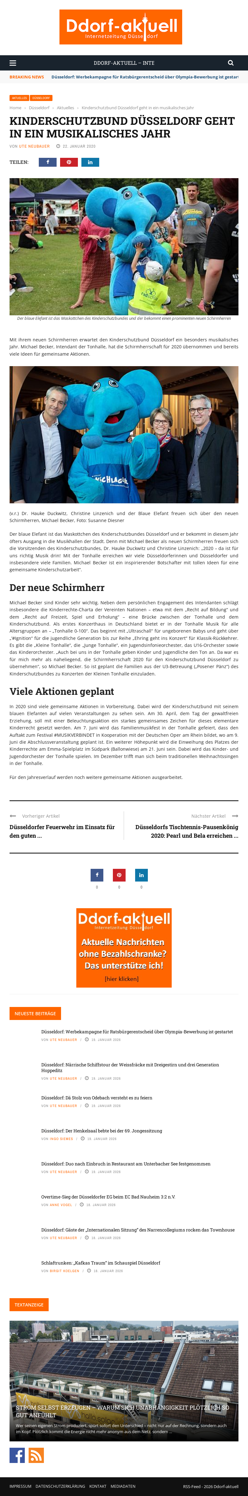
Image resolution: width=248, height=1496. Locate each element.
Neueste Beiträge (35, 1013)
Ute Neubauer (34, 146)
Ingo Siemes (61, 1139)
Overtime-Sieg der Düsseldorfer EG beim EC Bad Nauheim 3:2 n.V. (108, 1197)
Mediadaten (123, 1486)
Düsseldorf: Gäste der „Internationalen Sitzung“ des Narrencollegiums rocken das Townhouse (138, 1230)
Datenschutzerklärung (60, 1486)
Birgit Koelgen (64, 1271)
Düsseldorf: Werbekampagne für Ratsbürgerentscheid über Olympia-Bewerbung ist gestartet (148, 77)
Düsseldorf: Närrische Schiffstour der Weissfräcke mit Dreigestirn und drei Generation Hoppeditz (130, 1067)
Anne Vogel (61, 1205)
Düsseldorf (41, 98)
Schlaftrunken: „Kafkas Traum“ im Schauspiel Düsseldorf (100, 1263)
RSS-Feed (192, 1486)
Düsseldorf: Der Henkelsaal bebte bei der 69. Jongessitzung (101, 1131)
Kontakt (98, 1486)
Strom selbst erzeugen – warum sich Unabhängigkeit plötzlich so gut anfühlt (122, 1411)
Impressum (20, 1486)
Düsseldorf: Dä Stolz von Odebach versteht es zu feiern (96, 1098)
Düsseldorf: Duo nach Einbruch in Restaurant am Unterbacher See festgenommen (125, 1164)
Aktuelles (19, 98)
